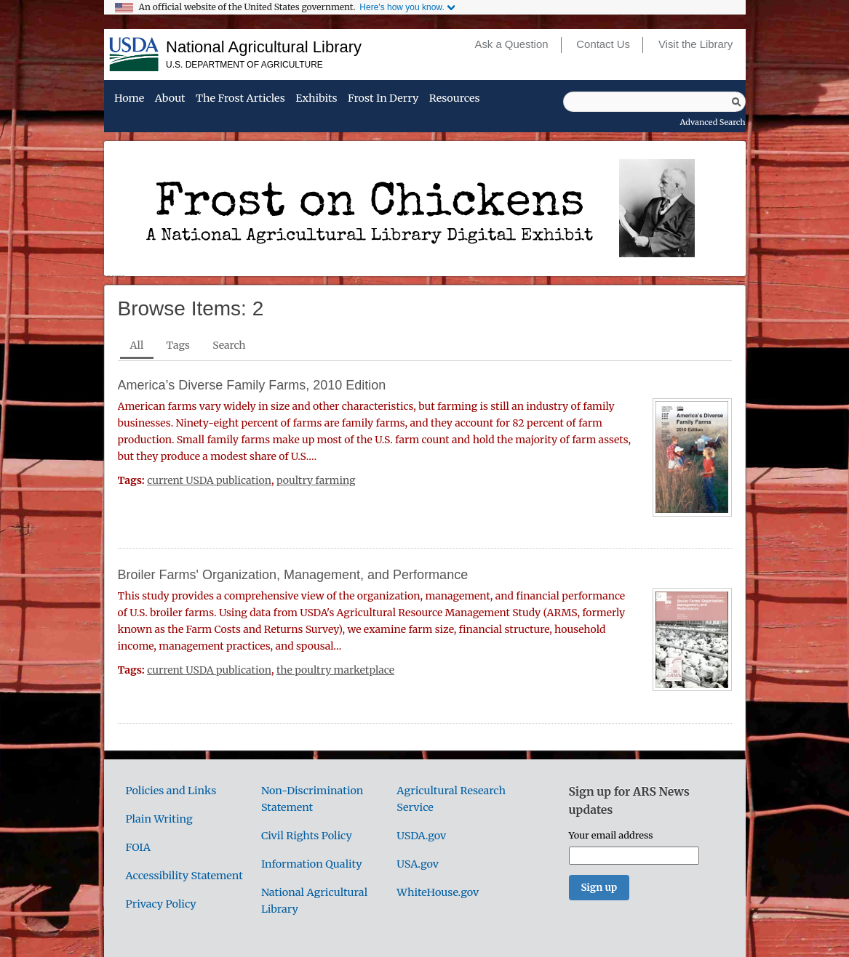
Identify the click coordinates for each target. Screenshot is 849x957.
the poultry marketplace (335, 670)
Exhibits (316, 98)
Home (129, 98)
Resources (454, 98)
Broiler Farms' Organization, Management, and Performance (293, 575)
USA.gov (417, 864)
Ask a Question (511, 44)
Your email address (611, 835)
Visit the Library (695, 44)
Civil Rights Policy (306, 835)
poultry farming (316, 480)
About (170, 98)
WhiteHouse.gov (437, 892)
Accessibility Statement (184, 875)
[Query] (654, 102)
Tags (178, 345)
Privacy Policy (161, 903)
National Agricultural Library (264, 47)
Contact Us (603, 44)
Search (228, 345)
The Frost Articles (240, 98)
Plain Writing (159, 818)
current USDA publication (209, 480)
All (137, 345)
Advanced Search (713, 122)
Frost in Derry (383, 98)
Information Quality (311, 864)
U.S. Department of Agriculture (244, 65)
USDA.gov (421, 835)
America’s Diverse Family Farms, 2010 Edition (252, 385)
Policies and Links (171, 790)
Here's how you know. (401, 7)
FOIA (138, 847)
